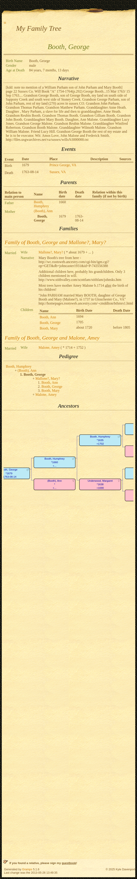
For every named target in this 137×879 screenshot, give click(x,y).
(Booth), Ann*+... (54, 484)
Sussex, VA (57, 172)
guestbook (69, 863)
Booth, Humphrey (41, 204)
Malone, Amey (49, 347)
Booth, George (50, 323)
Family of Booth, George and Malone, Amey (52, 338)
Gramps (27, 869)
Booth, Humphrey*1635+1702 (100, 440)
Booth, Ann (48, 317)
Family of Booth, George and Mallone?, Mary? (55, 242)
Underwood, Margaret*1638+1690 (100, 484)
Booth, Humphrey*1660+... (55, 462)
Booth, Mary (49, 328)
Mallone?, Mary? (51, 252)
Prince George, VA (62, 165)
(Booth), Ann (43, 211)
